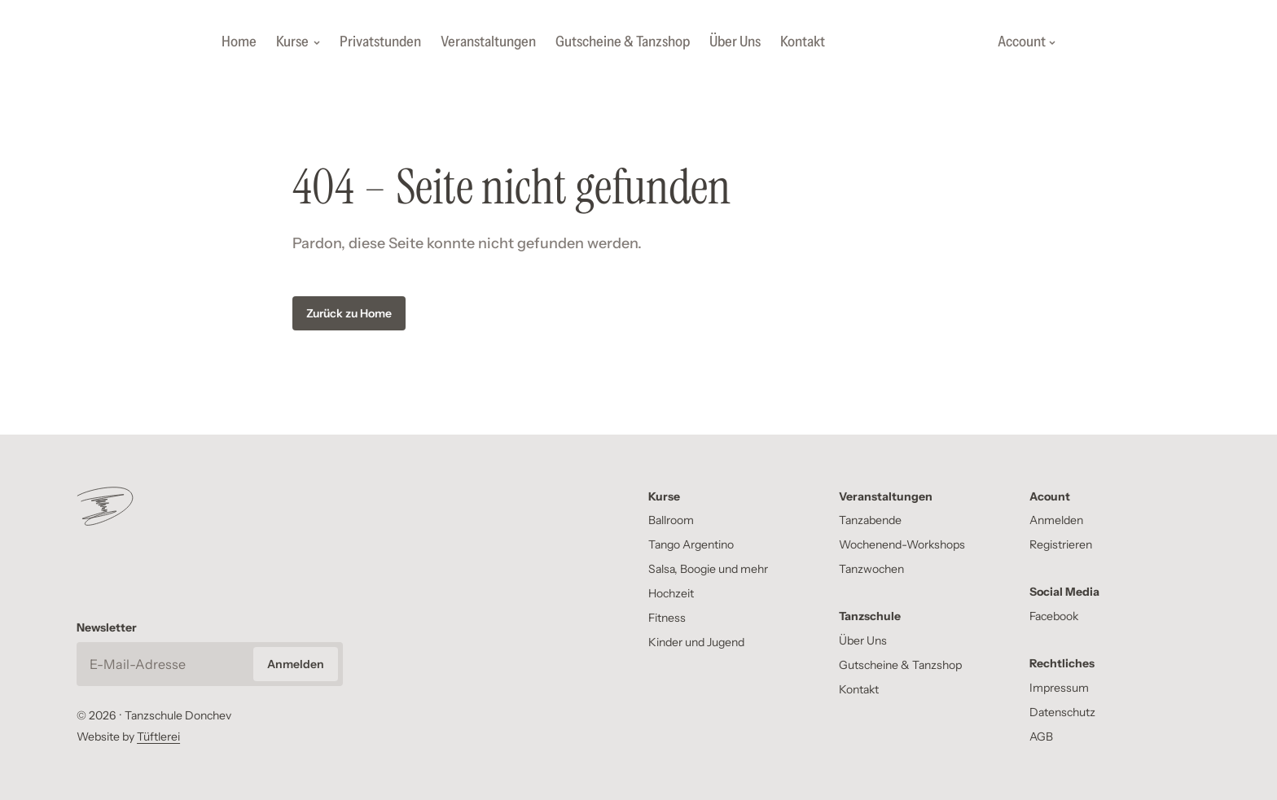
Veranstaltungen (488, 41)
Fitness (667, 617)
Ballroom (671, 520)
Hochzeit (671, 593)
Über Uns (735, 41)
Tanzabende (870, 520)
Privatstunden (380, 41)
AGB (1041, 736)
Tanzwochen (871, 569)
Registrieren (1060, 544)
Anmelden (1056, 520)
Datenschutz (1062, 712)
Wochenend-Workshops (902, 544)
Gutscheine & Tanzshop (622, 41)
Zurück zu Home (349, 313)
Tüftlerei (158, 736)
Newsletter (107, 627)
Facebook (1053, 616)
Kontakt (802, 41)
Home (239, 41)
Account (1026, 41)
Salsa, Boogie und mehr (708, 569)
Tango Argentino (691, 544)
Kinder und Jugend (696, 642)
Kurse (298, 41)
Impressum (1059, 687)
